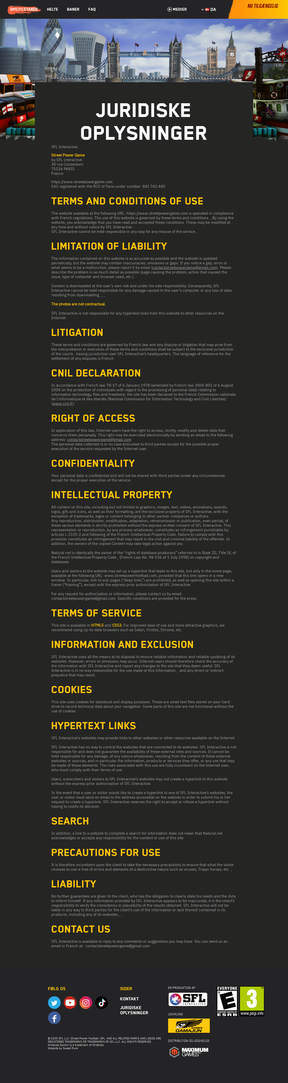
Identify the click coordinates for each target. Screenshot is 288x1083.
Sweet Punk (70, 1048)
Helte (52, 9)
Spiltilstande (24, 9)
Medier (177, 9)
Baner (73, 9)
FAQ (92, 9)
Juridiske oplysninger (134, 1010)
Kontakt (129, 999)
